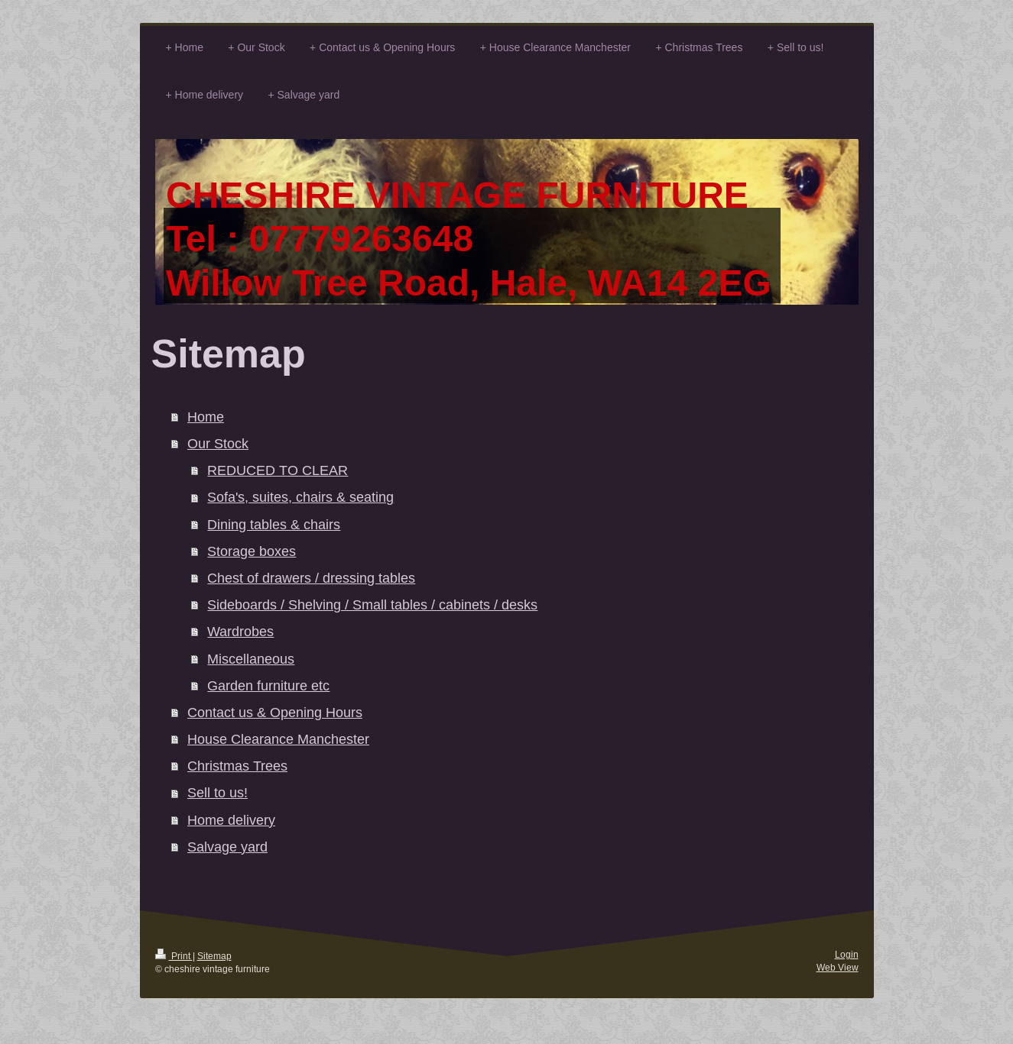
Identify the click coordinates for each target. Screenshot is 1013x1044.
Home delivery (231, 820)
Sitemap (214, 956)
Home (205, 417)
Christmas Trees (237, 766)
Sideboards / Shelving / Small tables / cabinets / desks (372, 604)
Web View (838, 967)
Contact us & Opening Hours (274, 712)
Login (847, 954)
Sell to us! (217, 792)
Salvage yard (227, 847)
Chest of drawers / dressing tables (311, 578)
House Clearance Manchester (278, 739)
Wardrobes (240, 631)
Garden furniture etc (268, 685)
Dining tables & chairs (273, 524)
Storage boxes (251, 551)
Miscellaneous (250, 659)
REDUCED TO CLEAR (277, 470)
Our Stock (217, 443)
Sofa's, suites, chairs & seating (300, 497)
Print (174, 956)
